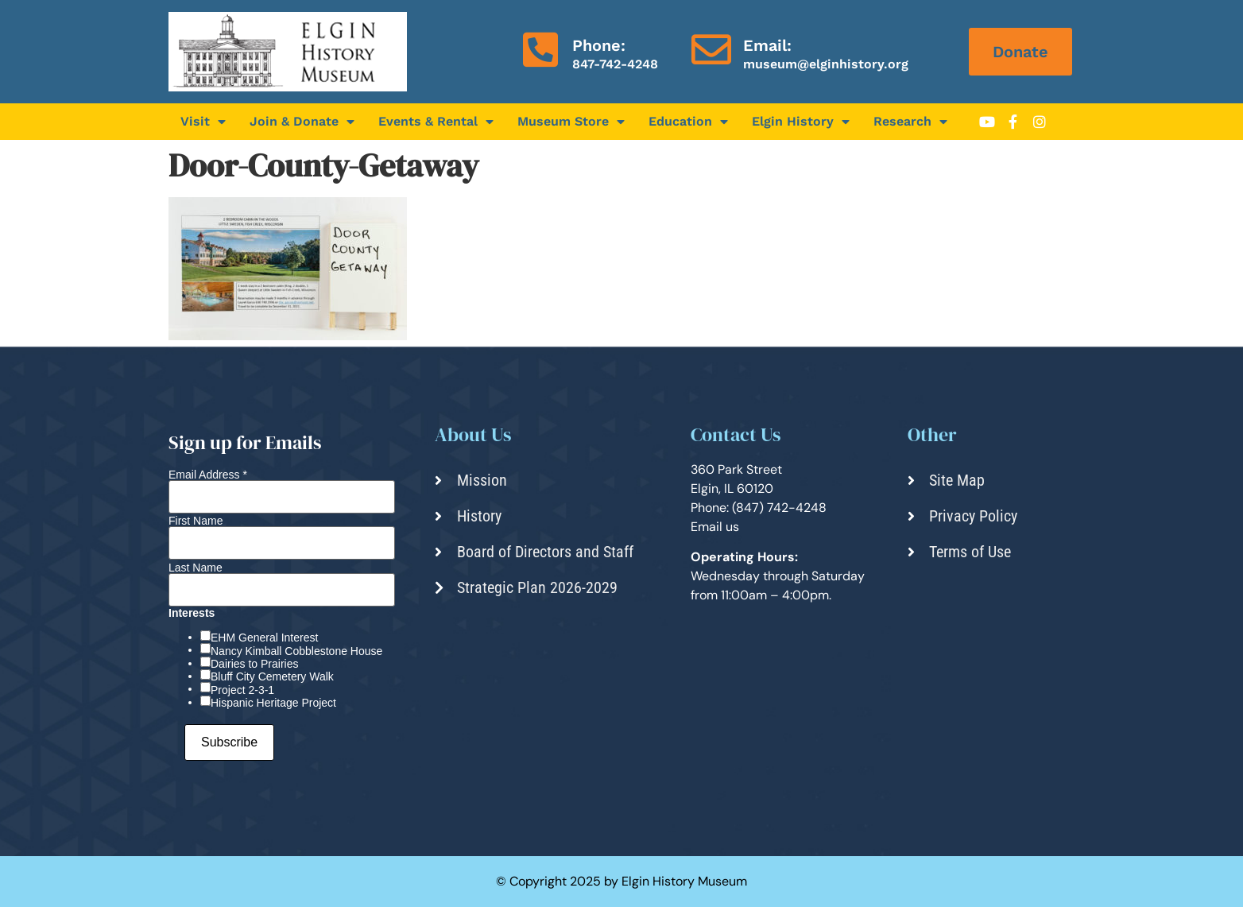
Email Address (207, 474)
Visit (203, 121)
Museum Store (571, 121)
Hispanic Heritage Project (273, 702)
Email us (715, 526)
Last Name (195, 567)
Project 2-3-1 (242, 690)
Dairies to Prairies (254, 663)
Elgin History (801, 121)
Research (910, 121)
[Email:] (711, 49)
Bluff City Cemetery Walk (272, 676)
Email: (767, 45)
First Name (195, 520)
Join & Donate (302, 121)
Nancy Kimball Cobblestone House (296, 651)
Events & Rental (436, 121)
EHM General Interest (264, 637)
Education (688, 121)
